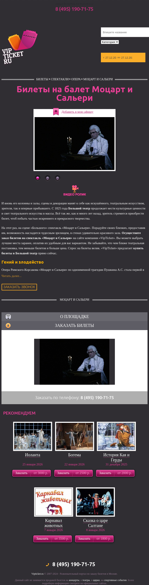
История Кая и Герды (116, 457)
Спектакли (60, 79)
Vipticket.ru (37, 573)
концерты (74, 580)
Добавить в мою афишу (77, 111)
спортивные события (115, 580)
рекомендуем (19, 413)
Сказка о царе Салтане (95, 523)
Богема (74, 454)
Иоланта (32, 454)
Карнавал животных (53, 523)
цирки (96, 580)
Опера (76, 79)
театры (86, 580)
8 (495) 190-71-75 (74, 9)
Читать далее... (11, 276)
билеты (42, 79)
